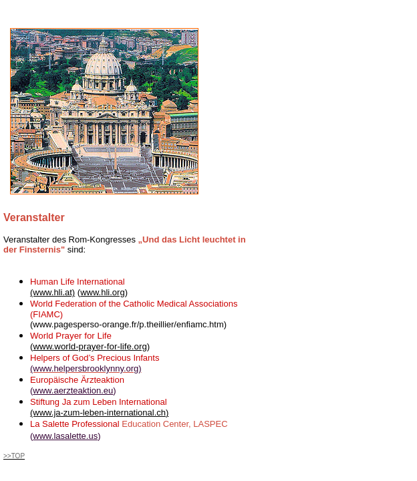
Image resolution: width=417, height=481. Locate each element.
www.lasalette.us (65, 436)
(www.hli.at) (52, 292)
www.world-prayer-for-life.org (89, 346)
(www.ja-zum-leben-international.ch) (99, 413)
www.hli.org (102, 292)
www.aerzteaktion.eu (73, 390)
